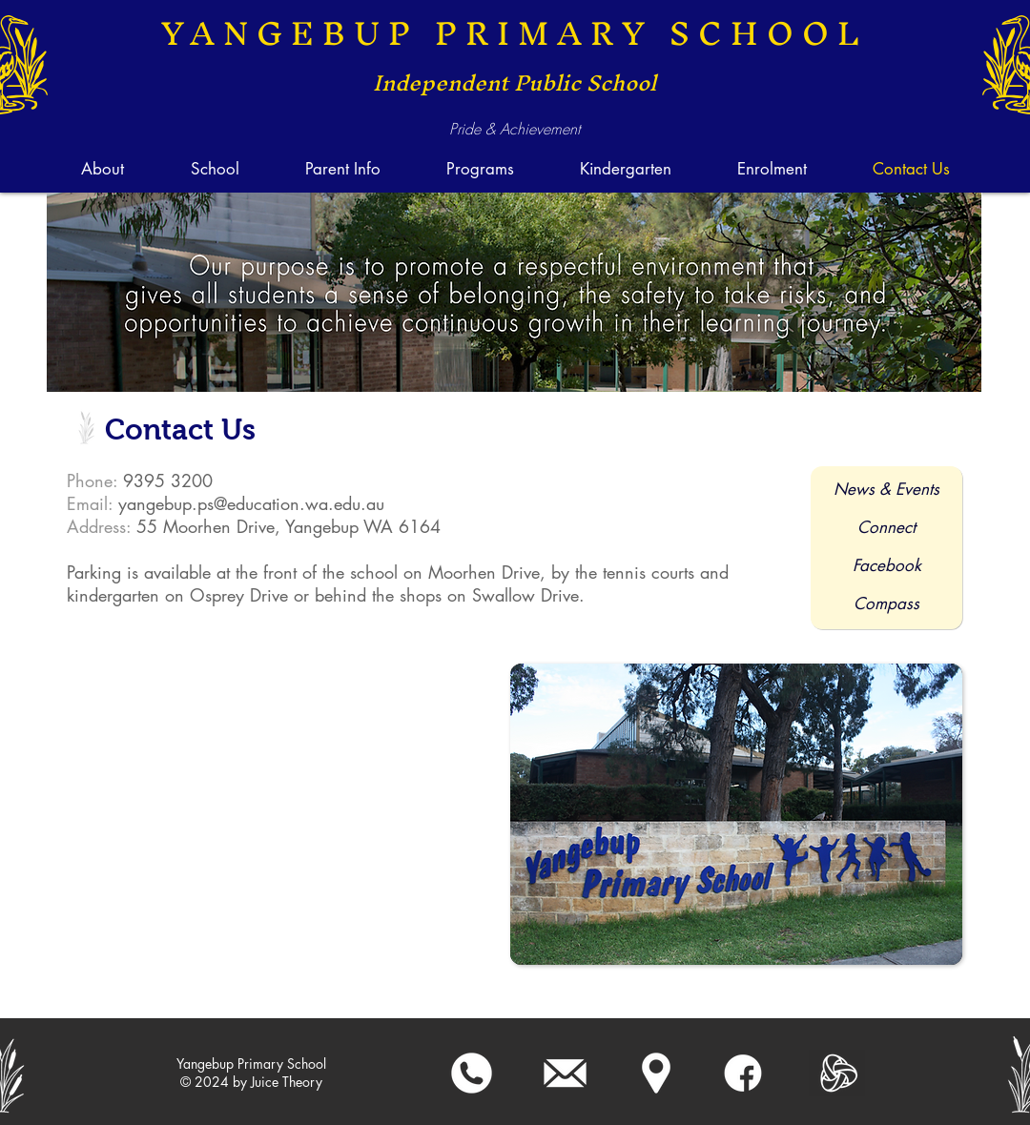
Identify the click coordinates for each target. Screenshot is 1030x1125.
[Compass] (886, 604)
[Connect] (886, 528)
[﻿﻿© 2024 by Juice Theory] (251, 1082)
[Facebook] (886, 566)
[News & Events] (886, 490)
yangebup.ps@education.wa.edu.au (251, 503)
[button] (214, 169)
